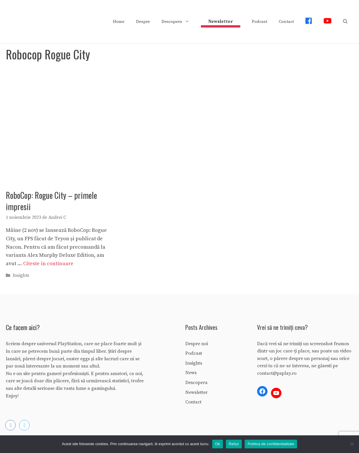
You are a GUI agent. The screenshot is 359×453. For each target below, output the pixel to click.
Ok (217, 444)
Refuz (234, 444)
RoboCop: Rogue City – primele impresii (51, 200)
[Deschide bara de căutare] (345, 21)
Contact (286, 21)
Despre (143, 21)
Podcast (259, 21)
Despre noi (196, 344)
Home (118, 21)
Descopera (178, 21)
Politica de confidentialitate (271, 444)
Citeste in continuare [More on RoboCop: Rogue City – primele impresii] (48, 263)
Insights (21, 276)
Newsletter (196, 392)
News (191, 373)
